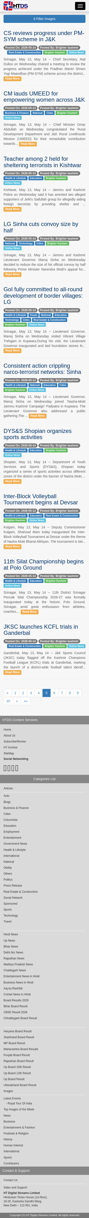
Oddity (8, 867)
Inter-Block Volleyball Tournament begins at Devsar (41, 499)
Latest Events (12, 1098)
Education (36, 178)
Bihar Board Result (16, 1006)
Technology (26, 243)
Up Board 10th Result (17, 1067)
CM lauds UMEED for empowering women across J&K (44, 96)
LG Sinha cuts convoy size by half (41, 227)
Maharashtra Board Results (21, 1049)
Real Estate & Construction (25, 52)
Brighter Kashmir (55, 52)
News (7, 1115)
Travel (33, 315)
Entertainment (12, 837)
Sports (8, 909)
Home (7, 729)
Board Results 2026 (16, 1000)
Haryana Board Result (18, 1031)
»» (26, 701)
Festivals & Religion (16, 1133)
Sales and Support (15, 1187)
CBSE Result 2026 (15, 1012)
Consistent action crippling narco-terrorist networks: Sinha (42, 368)
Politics (8, 879)
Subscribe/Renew (15, 741)
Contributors (11, 1163)
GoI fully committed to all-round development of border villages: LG (43, 295)
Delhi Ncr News (13, 952)
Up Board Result (14, 1079)
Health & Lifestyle (15, 178)
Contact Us (11, 1180)
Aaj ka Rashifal (13, 988)
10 (8, 701)
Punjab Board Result (17, 1055)
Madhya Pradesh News (18, 964)
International (11, 855)
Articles (8, 788)
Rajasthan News (14, 958)
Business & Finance (17, 112)
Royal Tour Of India (20, 1103)
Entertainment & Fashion (19, 1127)
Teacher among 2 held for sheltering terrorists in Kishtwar (42, 161)
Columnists (11, 820)
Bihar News (11, 946)
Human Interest (13, 1145)
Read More (12, 78)
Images (8, 1091)
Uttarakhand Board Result (20, 1085)
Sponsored (10, 903)
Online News (76, 52)
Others (8, 873)
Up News (9, 940)
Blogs (7, 802)
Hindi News (11, 934)
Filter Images (44, 19)
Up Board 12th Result (17, 1073)
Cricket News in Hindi (17, 994)
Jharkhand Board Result (19, 1037)
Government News (15, 843)
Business (9, 1121)
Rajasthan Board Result (19, 1061)
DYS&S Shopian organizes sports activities (38, 434)
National (37, 112)
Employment (11, 831)
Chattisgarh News (15, 970)
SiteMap (9, 753)
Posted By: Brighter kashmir (59, 47)
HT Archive (10, 747)
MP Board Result (14, 1043)
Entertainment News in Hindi (21, 976)
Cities (49, 112)
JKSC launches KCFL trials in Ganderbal (41, 629)
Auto (6, 795)
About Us (9, 735)
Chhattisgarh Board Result (20, 1018)
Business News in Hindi (18, 982)
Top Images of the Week (19, 1109)
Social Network (13, 897)
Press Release (13, 885)
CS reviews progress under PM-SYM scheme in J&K (44, 36)
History (8, 1139)
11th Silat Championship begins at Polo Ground (44, 564)
